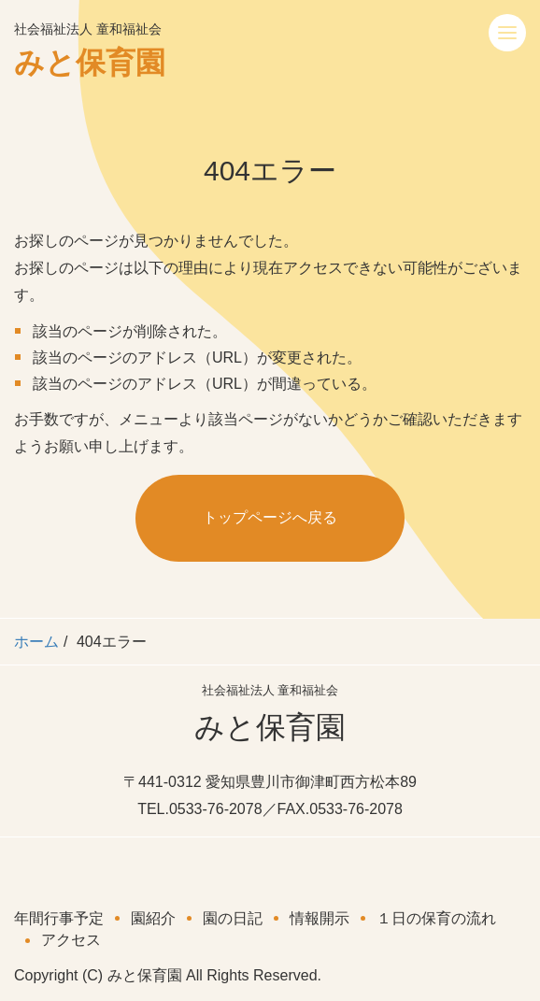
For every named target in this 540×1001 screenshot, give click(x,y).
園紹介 (153, 918)
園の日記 (233, 918)
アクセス (71, 940)
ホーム (36, 642)
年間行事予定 (59, 918)
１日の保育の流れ (436, 918)
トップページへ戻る (270, 517)
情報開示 (319, 918)
